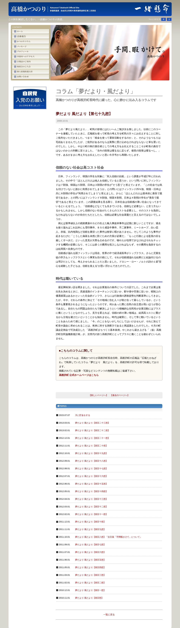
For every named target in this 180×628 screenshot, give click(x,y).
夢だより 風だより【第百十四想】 (91, 491)
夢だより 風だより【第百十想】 (90, 521)
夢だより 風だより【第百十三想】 (91, 499)
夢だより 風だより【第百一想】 (90, 590)
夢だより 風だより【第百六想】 (90, 552)
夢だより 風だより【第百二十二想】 (92, 430)
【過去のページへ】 (119, 395)
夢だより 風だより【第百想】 (89, 598)
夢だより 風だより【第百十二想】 (91, 506)
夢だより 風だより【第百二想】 (90, 582)
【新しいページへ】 (98, 395)
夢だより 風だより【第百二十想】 (91, 445)
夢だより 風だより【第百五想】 (90, 560)
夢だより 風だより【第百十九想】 (91, 453)
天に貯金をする (82, 415)
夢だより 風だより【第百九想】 (90, 529)
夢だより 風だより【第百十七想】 (91, 468)
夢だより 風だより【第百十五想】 (91, 484)
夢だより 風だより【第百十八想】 (91, 461)
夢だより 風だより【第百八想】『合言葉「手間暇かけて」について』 (108, 537)
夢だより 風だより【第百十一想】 (91, 514)
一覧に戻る (109, 614)
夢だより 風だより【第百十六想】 (91, 476)
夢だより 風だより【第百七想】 (90, 544)
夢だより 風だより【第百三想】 (90, 575)
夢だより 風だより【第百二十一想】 (92, 438)
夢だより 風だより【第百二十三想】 (92, 423)
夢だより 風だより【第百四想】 (90, 567)
